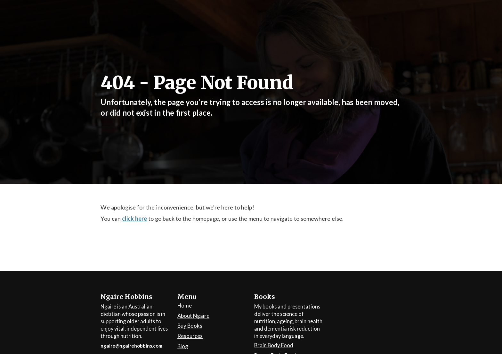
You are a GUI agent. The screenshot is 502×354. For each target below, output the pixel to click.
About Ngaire (193, 316)
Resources (190, 336)
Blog (182, 346)
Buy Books (189, 326)
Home (184, 306)
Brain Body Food (273, 345)
